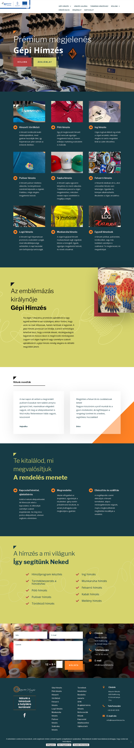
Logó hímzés (26, 232)
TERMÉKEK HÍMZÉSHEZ (99, 6)
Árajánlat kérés (84, 705)
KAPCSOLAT (89, 10)
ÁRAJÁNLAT (77, 10)
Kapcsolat (81, 719)
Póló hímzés (63, 127)
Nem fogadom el (64, 745)
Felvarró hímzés (103, 178)
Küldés (74, 665)
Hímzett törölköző (29, 127)
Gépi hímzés (57, 688)
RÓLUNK (114, 6)
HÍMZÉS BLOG (64, 10)
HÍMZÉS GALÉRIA (80, 6)
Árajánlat (45, 62)
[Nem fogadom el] (131, 742)
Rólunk (22, 62)
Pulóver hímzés (27, 178)
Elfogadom (51, 745)
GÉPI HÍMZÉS (64, 6)
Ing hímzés (100, 127)
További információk (81, 745)
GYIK (79, 702)
